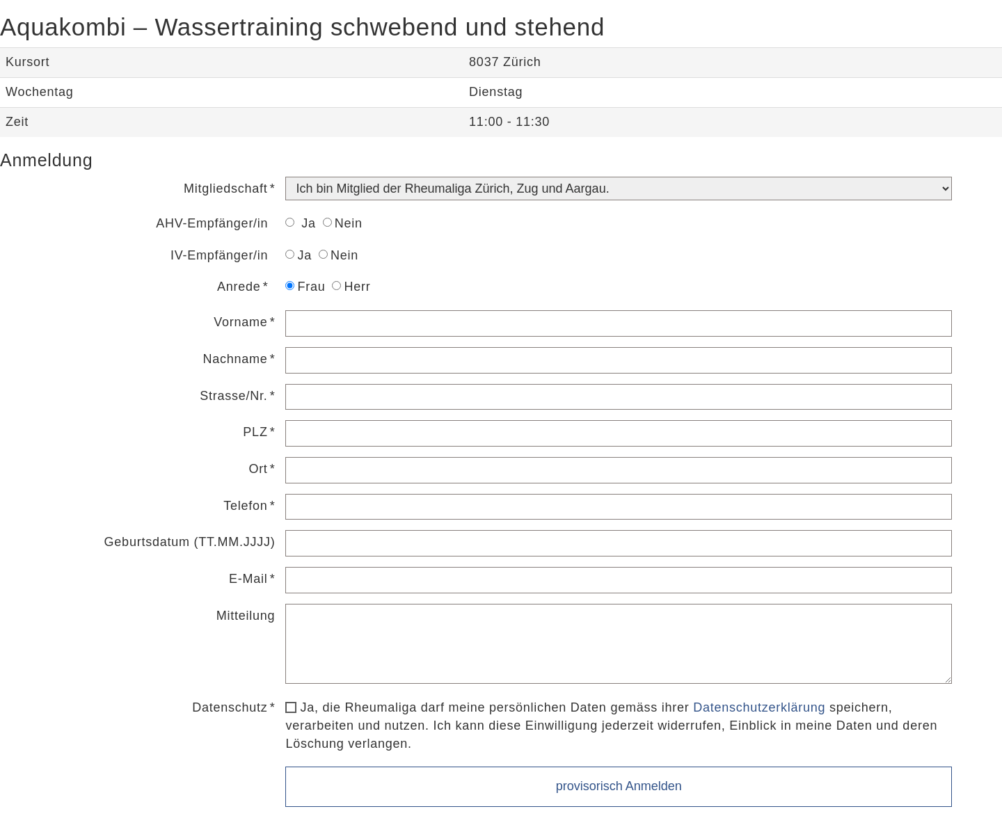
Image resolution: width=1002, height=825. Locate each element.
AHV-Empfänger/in (212, 223)
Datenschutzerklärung (759, 707)
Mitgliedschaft (226, 188)
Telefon (245, 506)
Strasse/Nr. (233, 396)
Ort (257, 469)
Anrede (239, 287)
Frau (305, 287)
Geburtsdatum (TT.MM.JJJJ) (190, 542)
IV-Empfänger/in (219, 255)
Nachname (235, 359)
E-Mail (248, 579)
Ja (300, 223)
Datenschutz (229, 707)
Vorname (240, 322)
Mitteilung (246, 616)
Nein (343, 223)
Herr (351, 287)
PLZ (255, 432)
